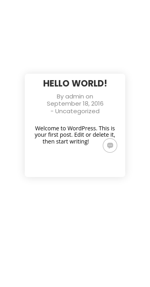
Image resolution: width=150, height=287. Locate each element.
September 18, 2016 (75, 103)
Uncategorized (77, 111)
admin (74, 96)
